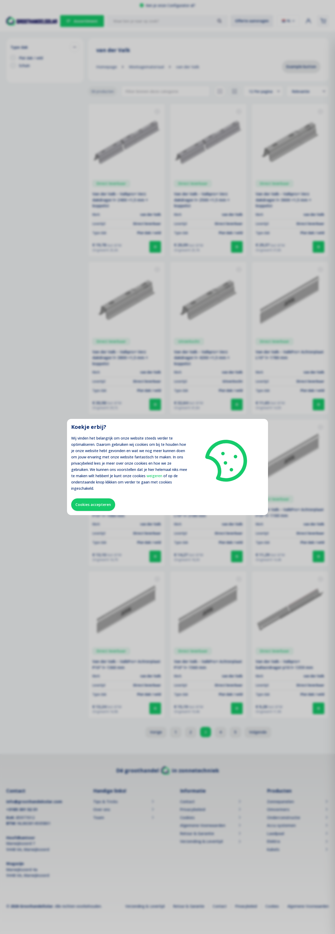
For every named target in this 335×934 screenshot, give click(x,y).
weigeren (154, 475)
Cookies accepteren (93, 504)
